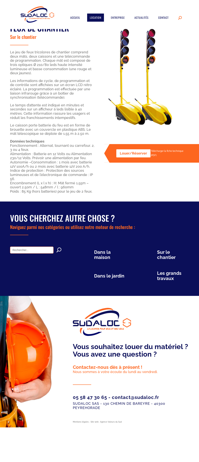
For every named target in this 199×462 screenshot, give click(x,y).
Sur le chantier (23, 36)
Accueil (75, 17)
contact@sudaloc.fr (135, 397)
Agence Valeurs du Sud (111, 422)
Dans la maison (102, 254)
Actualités (141, 17)
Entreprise (118, 17)
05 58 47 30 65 (90, 397)
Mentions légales (81, 422)
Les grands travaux (169, 275)
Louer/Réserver (133, 153)
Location (95, 17)
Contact (163, 17)
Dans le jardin (109, 276)
